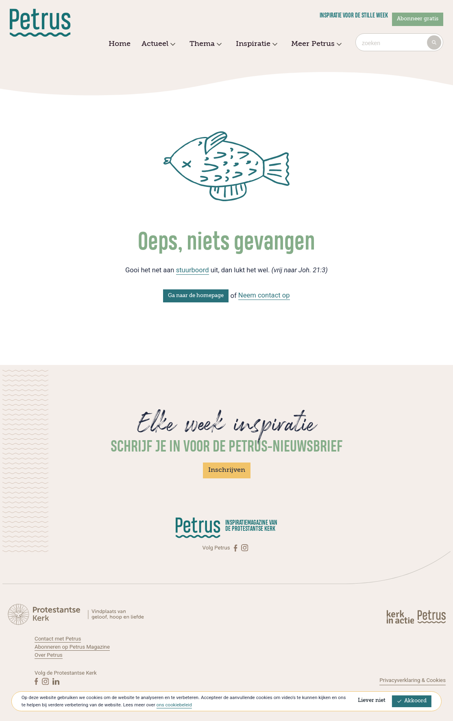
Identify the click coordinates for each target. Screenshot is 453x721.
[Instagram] (244, 548)
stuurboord (192, 270)
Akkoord (411, 701)
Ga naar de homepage (196, 295)
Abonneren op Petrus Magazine (72, 647)
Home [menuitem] (120, 44)
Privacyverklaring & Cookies (412, 680)
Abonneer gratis (417, 19)
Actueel (157, 44)
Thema (204, 44)
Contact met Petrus (58, 639)
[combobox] (399, 42)
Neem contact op (264, 295)
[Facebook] (236, 548)
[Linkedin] (55, 681)
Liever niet (371, 700)
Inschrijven (226, 470)
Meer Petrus (315, 44)
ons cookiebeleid (174, 705)
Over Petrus (49, 655)
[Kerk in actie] (401, 616)
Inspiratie (255, 44)
